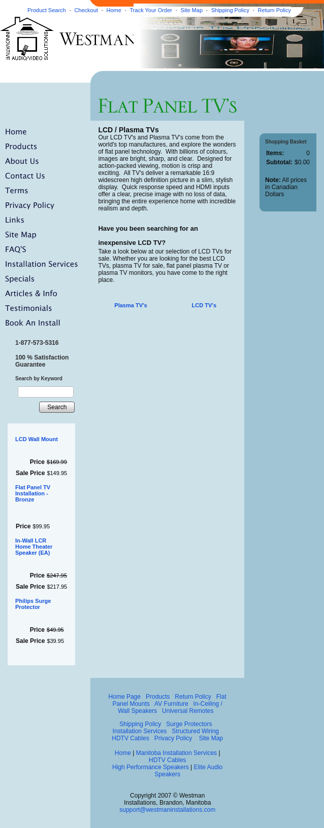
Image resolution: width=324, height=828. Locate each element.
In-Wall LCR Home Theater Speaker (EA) (33, 546)
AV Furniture (171, 703)
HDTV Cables (130, 738)
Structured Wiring (195, 731)
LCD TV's (204, 305)
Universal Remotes (187, 710)
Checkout (86, 10)
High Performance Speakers (150, 767)
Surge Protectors (189, 724)
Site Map (192, 10)
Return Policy (274, 10)
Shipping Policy (230, 10)
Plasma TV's (130, 305)
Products (158, 696)
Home (114, 10)
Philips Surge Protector (33, 604)
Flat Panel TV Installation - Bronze (32, 493)
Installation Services (140, 731)
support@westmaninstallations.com (167, 809)
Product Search (46, 10)
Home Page (125, 696)
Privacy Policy (173, 738)
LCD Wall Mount (36, 439)
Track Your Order (151, 10)
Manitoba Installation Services (176, 753)
